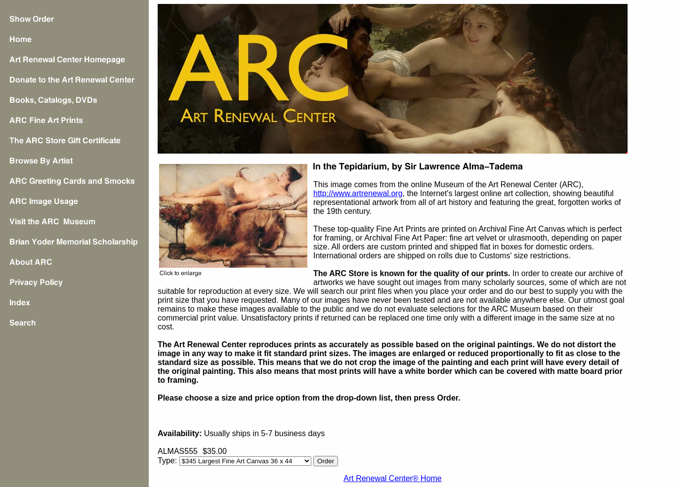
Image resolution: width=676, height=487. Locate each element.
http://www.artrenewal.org (358, 193)
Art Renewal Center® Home (392, 478)
